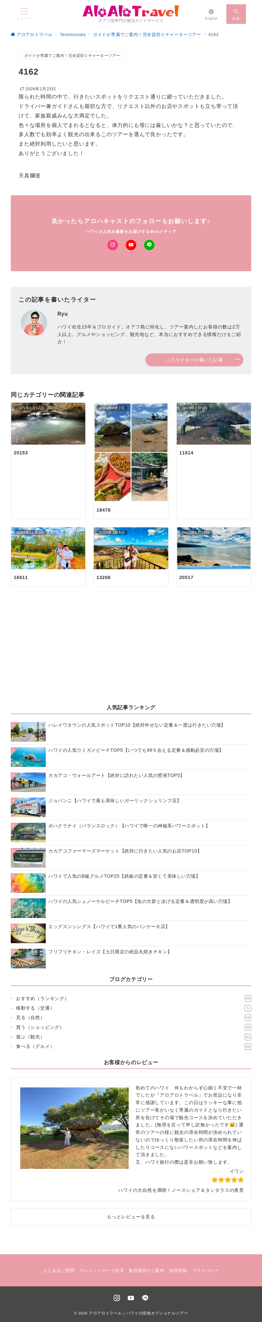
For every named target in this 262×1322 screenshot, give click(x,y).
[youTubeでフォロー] (131, 1298)
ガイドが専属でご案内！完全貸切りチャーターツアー (72, 55)
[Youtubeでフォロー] (131, 245)
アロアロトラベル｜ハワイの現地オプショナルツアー (138, 1313)
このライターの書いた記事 (203, 360)
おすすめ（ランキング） (133, 998)
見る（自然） (133, 1017)
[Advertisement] (131, 650)
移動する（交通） (133, 1008)
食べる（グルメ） (133, 1046)
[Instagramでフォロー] (112, 245)
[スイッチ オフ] (236, 14)
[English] (212, 14)
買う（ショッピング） (133, 1027)
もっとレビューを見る (131, 1216)
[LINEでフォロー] (149, 245)
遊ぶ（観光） (133, 1037)
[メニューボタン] (24, 14)
